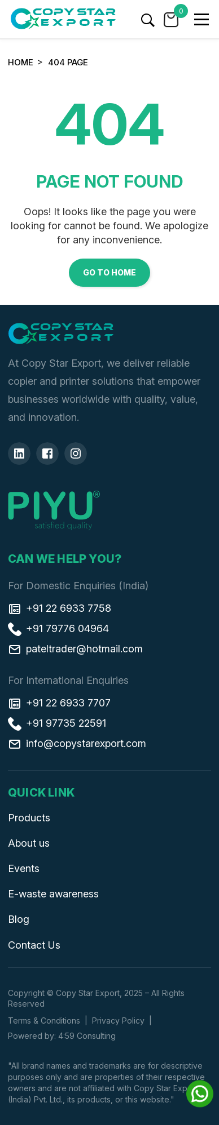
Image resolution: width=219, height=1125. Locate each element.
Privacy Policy (118, 1020)
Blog (18, 919)
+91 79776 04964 (58, 629)
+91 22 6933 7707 (59, 703)
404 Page (68, 62)
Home (20, 62)
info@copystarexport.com (77, 744)
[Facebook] (47, 453)
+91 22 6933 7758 (59, 608)
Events (24, 868)
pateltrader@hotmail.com (75, 649)
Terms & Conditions (44, 1020)
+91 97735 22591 (57, 723)
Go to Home (109, 272)
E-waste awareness (53, 894)
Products (29, 818)
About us (29, 843)
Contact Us (34, 945)
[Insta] (75, 453)
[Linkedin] (19, 453)
